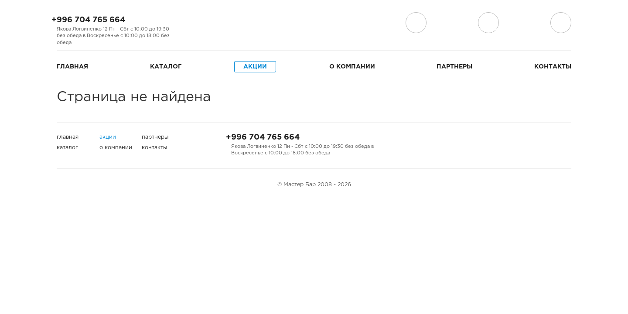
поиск (488, 23)
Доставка (416, 23)
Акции (255, 66)
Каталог (165, 66)
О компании (352, 66)
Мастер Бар (314, 25)
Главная (72, 66)
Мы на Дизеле (236, 23)
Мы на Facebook (190, 23)
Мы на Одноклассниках (218, 23)
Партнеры (454, 66)
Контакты (552, 66)
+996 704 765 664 (88, 20)
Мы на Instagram (204, 23)
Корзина (561, 23)
